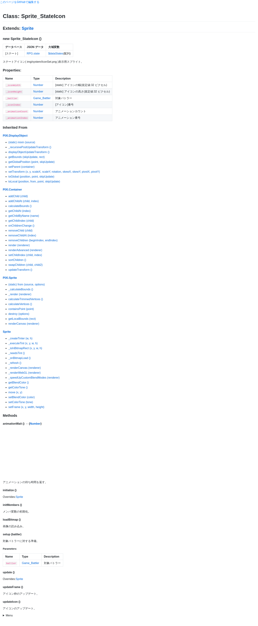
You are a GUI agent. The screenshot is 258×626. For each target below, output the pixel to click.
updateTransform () (20, 269)
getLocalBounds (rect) (22, 318)
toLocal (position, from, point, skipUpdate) (34, 181)
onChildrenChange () (21, 225)
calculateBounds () (20, 206)
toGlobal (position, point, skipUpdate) (31, 176)
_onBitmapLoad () (19, 358)
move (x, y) (15, 392)
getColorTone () (18, 387)
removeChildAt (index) (22, 235)
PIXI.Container (12, 189)
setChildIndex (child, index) (25, 255)
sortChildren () (17, 259)
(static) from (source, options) (26, 284)
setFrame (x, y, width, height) (26, 407)
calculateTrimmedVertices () (25, 299)
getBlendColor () (18, 382)
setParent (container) (21, 166)
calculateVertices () (20, 304)
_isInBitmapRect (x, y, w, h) (25, 348)
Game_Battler (42, 98)
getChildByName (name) (23, 215)
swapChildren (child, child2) (25, 264)
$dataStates (55, 53)
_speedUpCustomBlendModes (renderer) (34, 377)
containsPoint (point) (21, 308)
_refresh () (14, 362)
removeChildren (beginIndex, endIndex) (33, 240)
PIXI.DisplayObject (15, 135)
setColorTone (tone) (20, 402)
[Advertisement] (129, 452)
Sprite (28, 28)
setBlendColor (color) (21, 397)
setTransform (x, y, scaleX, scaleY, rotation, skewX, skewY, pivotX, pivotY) (54, 171)
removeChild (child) (20, 230)
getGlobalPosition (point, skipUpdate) (31, 161)
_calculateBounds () (20, 289)
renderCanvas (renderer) (23, 323)
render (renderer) (19, 245)
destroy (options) (18, 313)
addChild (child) (18, 196)
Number (38, 85)
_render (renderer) (19, 294)
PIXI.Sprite (10, 277)
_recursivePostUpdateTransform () (29, 147)
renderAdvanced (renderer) (25, 250)
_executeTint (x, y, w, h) (23, 343)
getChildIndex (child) (21, 220)
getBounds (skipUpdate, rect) (26, 156)
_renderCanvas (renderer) (24, 367)
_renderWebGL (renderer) (24, 372)
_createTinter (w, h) (20, 338)
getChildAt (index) (19, 210)
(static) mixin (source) (21, 142)
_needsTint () (16, 353)
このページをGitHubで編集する (19, 2)
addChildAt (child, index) (23, 201)
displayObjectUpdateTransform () (29, 152)
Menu (9, 615)
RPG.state (33, 53)
